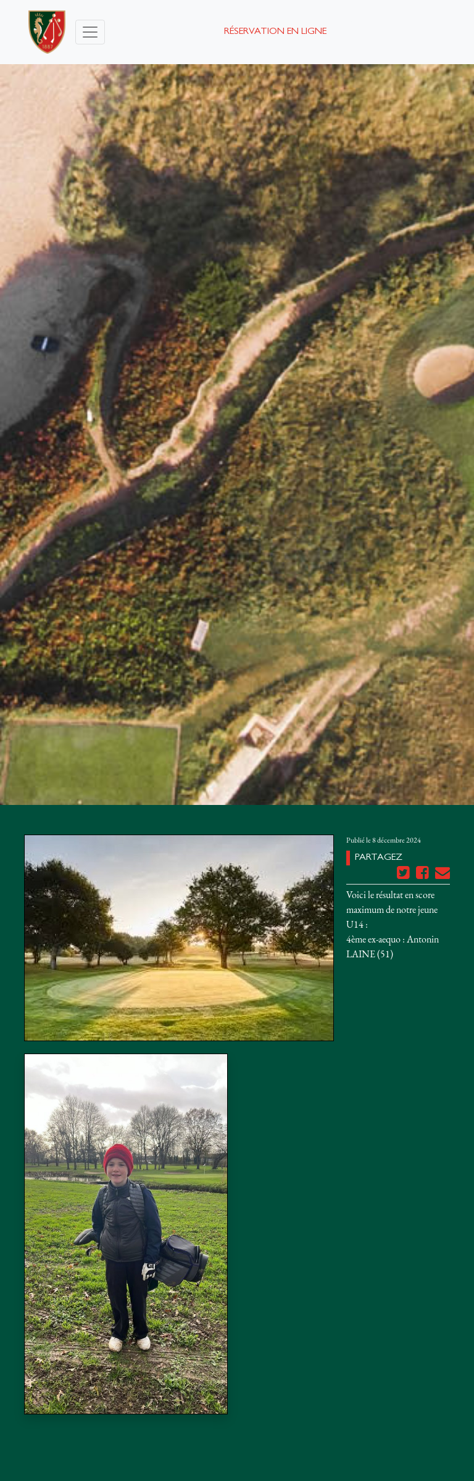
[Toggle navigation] (90, 32)
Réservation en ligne (275, 32)
